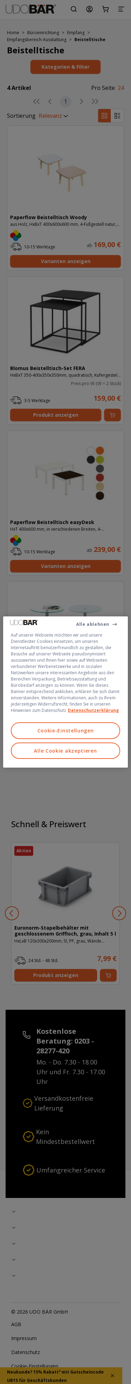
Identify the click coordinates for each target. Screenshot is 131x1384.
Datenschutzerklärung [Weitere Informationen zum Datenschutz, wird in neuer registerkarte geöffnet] (93, 710)
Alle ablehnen (92, 624)
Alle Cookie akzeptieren (65, 750)
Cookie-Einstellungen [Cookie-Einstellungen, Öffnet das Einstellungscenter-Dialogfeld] (65, 730)
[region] (65, 692)
